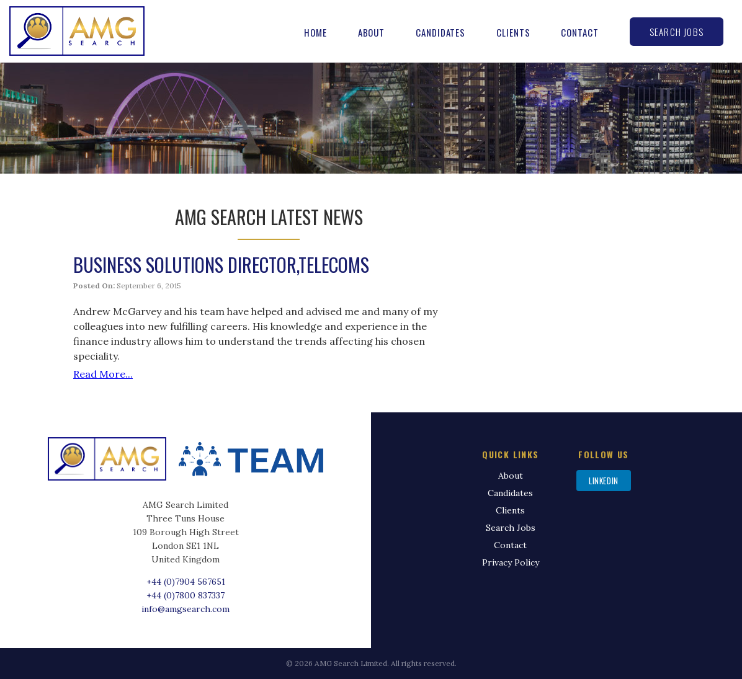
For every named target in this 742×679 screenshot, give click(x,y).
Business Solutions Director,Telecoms (221, 264)
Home (315, 32)
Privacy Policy (510, 562)
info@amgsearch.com (185, 609)
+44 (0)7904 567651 (185, 581)
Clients (513, 32)
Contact (579, 32)
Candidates (440, 32)
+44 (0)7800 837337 (185, 595)
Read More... (103, 374)
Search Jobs (677, 31)
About (371, 32)
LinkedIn (604, 480)
